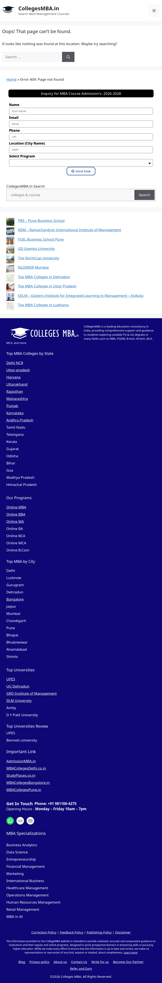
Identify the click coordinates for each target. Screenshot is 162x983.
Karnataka (14, 412)
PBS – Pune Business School (41, 220)
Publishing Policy (99, 932)
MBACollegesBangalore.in (28, 782)
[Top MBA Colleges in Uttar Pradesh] (10, 288)
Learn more (130, 952)
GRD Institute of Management (31, 693)
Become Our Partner (128, 962)
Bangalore (15, 599)
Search (144, 194)
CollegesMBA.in (38, 8)
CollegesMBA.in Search (25, 186)
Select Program (22, 156)
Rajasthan (14, 391)
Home (11, 79)
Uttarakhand (17, 384)
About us (60, 962)
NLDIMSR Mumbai (33, 267)
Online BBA (15, 514)
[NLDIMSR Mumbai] (10, 269)
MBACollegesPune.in (23, 789)
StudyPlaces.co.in (20, 775)
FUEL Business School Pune (41, 239)
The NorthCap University (38, 258)
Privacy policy (39, 962)
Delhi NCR (14, 362)
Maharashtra (17, 398)
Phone (14, 130)
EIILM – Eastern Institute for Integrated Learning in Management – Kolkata (80, 295)
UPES (10, 679)
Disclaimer (123, 932)
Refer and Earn (81, 968)
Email (13, 117)
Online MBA (16, 507)
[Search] (68, 57)
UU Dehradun (17, 686)
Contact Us (79, 962)
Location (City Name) (27, 143)
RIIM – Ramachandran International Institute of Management (69, 229)
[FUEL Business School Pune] (10, 241)
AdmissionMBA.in (21, 761)
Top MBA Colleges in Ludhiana (43, 304)
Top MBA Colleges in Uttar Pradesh (47, 286)
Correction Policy (43, 932)
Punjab (12, 405)
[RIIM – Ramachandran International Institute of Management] (10, 232)
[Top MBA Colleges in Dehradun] (10, 279)
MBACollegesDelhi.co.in (26, 768)
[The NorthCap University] (10, 260)
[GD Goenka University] (10, 250)
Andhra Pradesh (19, 420)
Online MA (15, 521)
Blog (21, 962)
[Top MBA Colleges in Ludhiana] (10, 307)
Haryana (13, 377)
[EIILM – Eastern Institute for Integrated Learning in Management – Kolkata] (10, 297)
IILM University (19, 700)
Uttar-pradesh (18, 369)
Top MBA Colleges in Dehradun (44, 276)
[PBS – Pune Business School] (10, 222)
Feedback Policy (71, 932)
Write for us (100, 962)
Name (14, 104)
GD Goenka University (36, 248)
